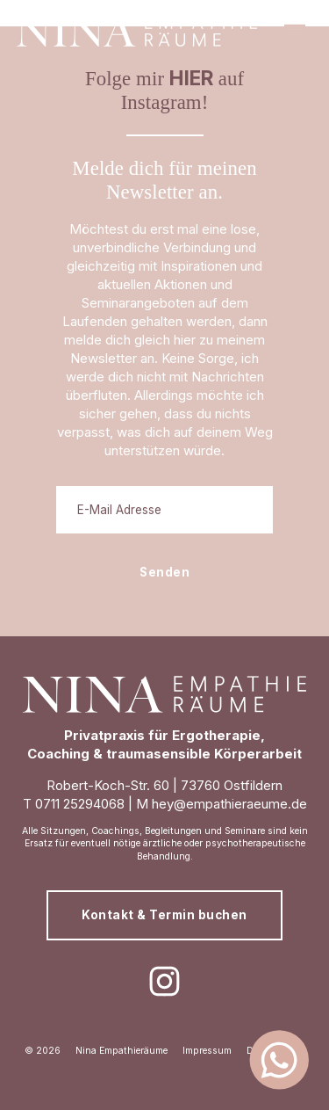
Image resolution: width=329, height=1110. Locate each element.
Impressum (207, 1050)
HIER (191, 78)
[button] (294, 30)
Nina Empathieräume (121, 1050)
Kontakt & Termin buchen (164, 915)
